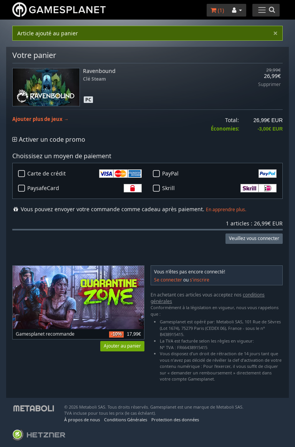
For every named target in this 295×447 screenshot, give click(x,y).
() (217, 10)
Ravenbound (99, 70)
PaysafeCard (84, 188)
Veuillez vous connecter (254, 238)
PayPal (219, 173)
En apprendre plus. (226, 209)
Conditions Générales (125, 419)
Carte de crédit (84, 173)
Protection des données (175, 419)
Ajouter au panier (122, 346)
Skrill (219, 188)
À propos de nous (82, 419)
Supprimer (269, 84)
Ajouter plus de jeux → (40, 119)
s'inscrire (199, 280)
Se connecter (168, 280)
